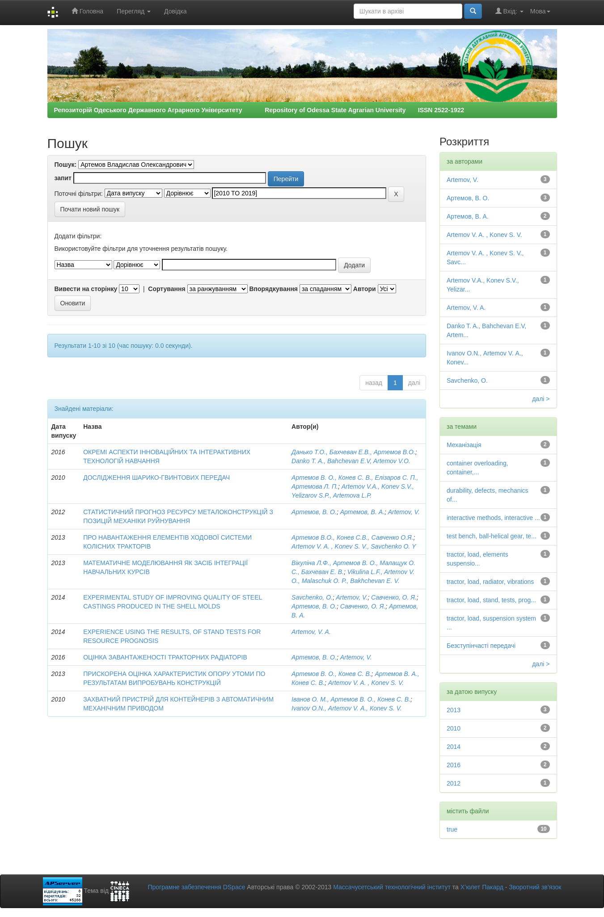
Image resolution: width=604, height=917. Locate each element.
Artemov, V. (404, 512)
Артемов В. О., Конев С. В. (331, 673)
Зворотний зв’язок (535, 887)
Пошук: (66, 164)
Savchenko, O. (312, 597)
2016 (453, 765)
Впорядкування (273, 288)
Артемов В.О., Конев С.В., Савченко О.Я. (352, 537)
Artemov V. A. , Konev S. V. (366, 682)
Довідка (175, 11)
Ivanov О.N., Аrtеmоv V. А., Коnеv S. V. (346, 708)
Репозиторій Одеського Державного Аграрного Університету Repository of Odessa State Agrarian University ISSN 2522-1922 (259, 110)
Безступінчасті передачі (481, 645)
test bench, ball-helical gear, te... (491, 536)
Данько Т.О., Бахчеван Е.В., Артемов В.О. (353, 452)
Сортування (166, 288)
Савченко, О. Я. (394, 597)
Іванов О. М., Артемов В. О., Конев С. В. (350, 699)
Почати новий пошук (90, 209)
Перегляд (134, 11)
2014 (453, 746)
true (452, 829)
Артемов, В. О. (314, 512)
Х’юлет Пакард (481, 887)
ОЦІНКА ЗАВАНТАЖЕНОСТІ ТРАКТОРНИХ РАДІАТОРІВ (165, 657)
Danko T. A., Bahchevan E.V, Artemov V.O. (350, 461)
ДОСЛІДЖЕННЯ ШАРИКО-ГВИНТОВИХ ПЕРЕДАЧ (156, 477)
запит (63, 178)
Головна (87, 11)
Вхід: (509, 11)
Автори (364, 288)
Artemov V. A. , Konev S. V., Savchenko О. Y (353, 546)
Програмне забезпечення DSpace (196, 887)
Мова (540, 11)
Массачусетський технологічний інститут (392, 887)
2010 (453, 728)
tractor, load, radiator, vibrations (490, 581)
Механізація (464, 444)
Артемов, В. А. (362, 512)
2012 (453, 783)
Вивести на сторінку (86, 288)
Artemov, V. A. (311, 631)
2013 (453, 710)
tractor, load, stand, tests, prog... (491, 600)
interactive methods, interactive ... (493, 517)
